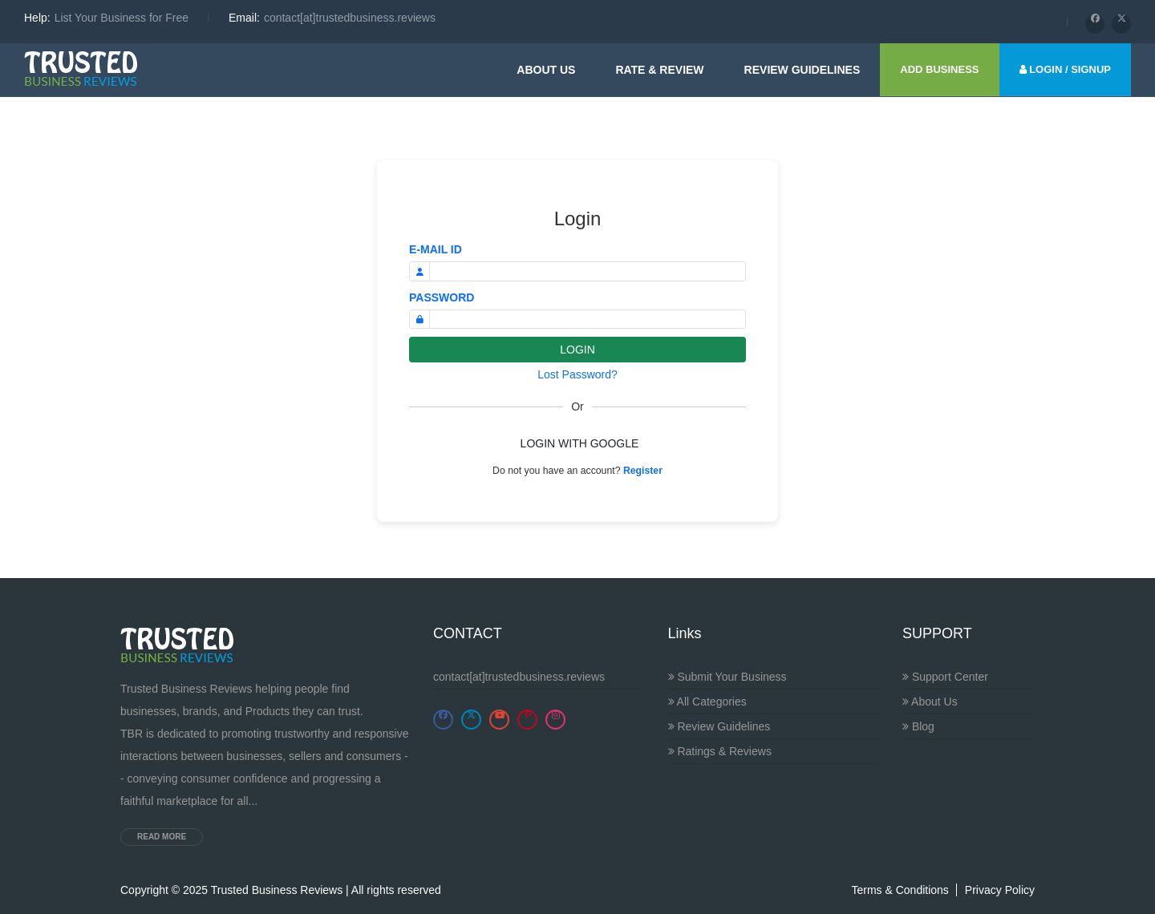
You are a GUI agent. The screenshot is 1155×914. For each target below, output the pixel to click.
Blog (918, 726)
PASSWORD (441, 297)
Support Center (945, 676)
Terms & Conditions (899, 890)
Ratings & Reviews (720, 751)
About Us (546, 69)
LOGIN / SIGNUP (1065, 69)
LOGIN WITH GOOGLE (580, 443)
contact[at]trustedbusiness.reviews (519, 676)
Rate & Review (659, 69)
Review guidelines (802, 69)
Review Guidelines (719, 726)
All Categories (707, 701)
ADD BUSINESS (939, 69)
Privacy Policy (1000, 890)
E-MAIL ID (435, 249)
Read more (161, 836)
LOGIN (577, 349)
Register (643, 470)
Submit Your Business (727, 676)
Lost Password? (577, 374)
